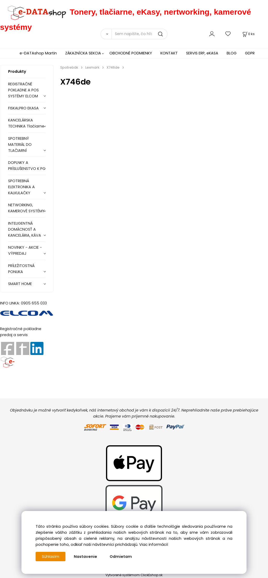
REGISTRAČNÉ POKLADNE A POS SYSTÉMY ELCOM (23, 90)
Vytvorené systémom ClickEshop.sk (134, 575)
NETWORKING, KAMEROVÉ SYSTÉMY (26, 208)
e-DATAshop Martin (38, 53)
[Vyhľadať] (105, 34)
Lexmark (92, 67)
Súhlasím (50, 556)
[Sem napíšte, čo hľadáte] (139, 34)
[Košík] (248, 33)
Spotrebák (69, 67)
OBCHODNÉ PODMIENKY (130, 53)
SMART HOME (20, 283)
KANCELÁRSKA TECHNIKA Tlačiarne (26, 123)
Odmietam (121, 556)
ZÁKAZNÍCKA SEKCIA (83, 53)
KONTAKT (169, 53)
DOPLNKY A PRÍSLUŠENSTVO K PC (26, 165)
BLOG (232, 53)
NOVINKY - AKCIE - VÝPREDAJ (25, 250)
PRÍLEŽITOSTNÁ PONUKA (21, 268)
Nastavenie (85, 556)
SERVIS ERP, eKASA (202, 53)
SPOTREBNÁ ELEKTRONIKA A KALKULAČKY (21, 187)
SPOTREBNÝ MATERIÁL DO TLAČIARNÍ (20, 144)
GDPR (250, 53)
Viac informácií (153, 544)
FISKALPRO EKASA (23, 108)
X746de (113, 67)
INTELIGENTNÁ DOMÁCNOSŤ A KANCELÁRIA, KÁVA (24, 229)
